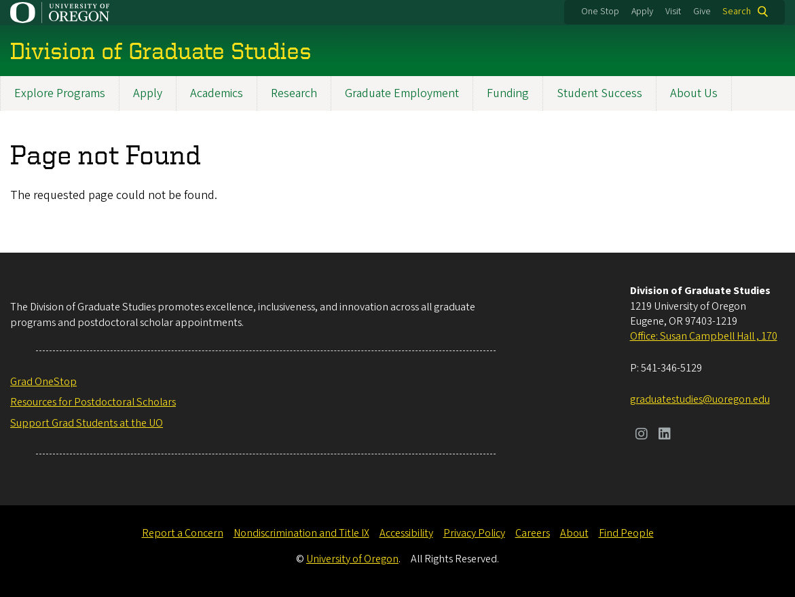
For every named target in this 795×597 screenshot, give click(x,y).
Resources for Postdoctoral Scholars (93, 402)
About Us (694, 93)
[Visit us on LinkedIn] (664, 435)
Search (736, 11)
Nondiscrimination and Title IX (301, 533)
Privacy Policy (474, 533)
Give (702, 11)
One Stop (600, 11)
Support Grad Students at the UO (86, 423)
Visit (673, 11)
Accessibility (406, 533)
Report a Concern (182, 533)
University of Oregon (352, 558)
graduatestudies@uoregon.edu (700, 399)
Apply (642, 11)
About (574, 533)
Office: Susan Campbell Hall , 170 (703, 336)
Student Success (599, 93)
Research (294, 93)
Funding (508, 93)
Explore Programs (59, 93)
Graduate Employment (402, 93)
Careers (532, 533)
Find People (626, 533)
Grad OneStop (43, 381)
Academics (216, 93)
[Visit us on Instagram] (641, 435)
